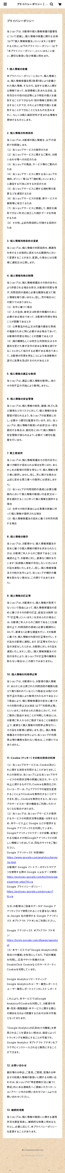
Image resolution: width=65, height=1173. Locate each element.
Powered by (32, 1155)
